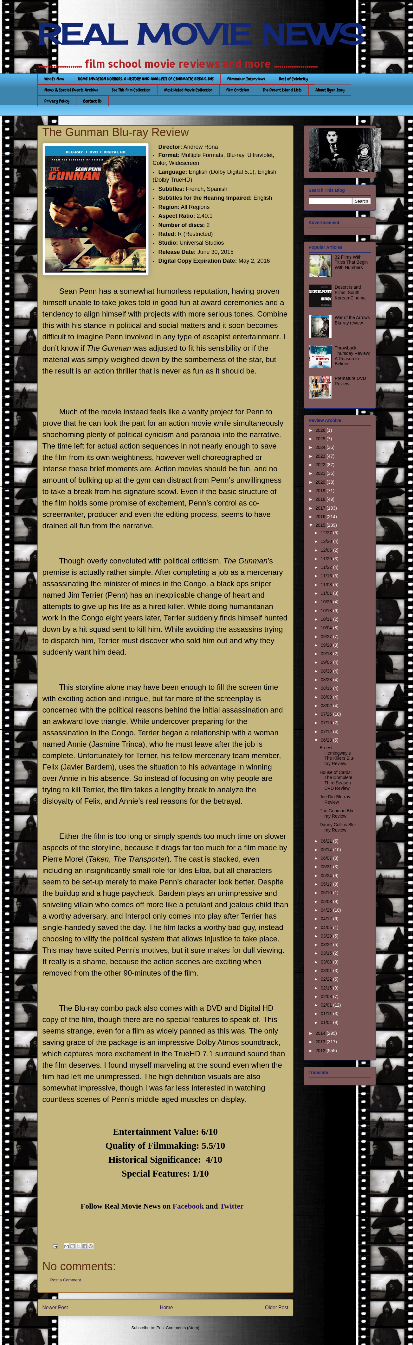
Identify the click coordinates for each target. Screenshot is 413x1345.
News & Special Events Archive (71, 90)
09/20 (327, 645)
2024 (320, 447)
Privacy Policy (56, 101)
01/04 (327, 1022)
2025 (320, 438)
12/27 (327, 532)
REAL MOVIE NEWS (200, 34)
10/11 (327, 619)
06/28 (327, 740)
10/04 (327, 627)
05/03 (327, 901)
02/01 (327, 1005)
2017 (320, 508)
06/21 (327, 841)
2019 (320, 490)
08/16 (327, 688)
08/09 (327, 697)
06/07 (327, 858)
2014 (320, 1033)
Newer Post (55, 1307)
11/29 (327, 558)
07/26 (327, 714)
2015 (320, 525)
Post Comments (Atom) (178, 1327)
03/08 (327, 962)
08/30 (327, 671)
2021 (320, 473)
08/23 (327, 679)
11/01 (327, 593)
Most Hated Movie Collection (188, 90)
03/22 (327, 944)
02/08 (327, 996)
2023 (320, 456)
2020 (320, 482)
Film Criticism (237, 90)
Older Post (276, 1307)
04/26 (327, 910)
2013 (320, 1041)
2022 (320, 464)
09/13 (327, 653)
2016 (320, 516)
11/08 (327, 584)
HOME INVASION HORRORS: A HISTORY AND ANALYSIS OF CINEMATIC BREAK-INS (146, 79)
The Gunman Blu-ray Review (337, 813)
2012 (320, 1050)
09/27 (327, 636)
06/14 (327, 849)
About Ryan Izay (330, 90)
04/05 (327, 927)
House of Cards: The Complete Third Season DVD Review (335, 780)
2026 (320, 430)
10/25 (327, 601)
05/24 (327, 875)
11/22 (327, 567)
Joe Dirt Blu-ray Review (334, 799)
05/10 (327, 892)
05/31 (327, 866)
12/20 (327, 541)
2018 (320, 499)
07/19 (327, 722)
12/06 (327, 550)
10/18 (327, 610)
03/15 (327, 953)
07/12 (327, 731)
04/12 (327, 918)
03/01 (327, 970)
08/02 (327, 705)
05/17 (327, 884)
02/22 (327, 979)
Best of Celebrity (293, 79)
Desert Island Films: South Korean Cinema (350, 292)
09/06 (327, 662)
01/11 (327, 1013)
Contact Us (92, 101)
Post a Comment (65, 1280)
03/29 (327, 936)
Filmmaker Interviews (246, 79)
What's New (54, 79)
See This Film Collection (131, 90)
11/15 (327, 575)
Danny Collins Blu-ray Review (337, 827)
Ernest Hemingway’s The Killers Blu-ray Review (336, 755)
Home (166, 1307)
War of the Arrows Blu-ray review (352, 320)
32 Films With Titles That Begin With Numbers (351, 262)
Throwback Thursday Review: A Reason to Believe (352, 355)
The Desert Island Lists (282, 90)
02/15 (327, 987)
